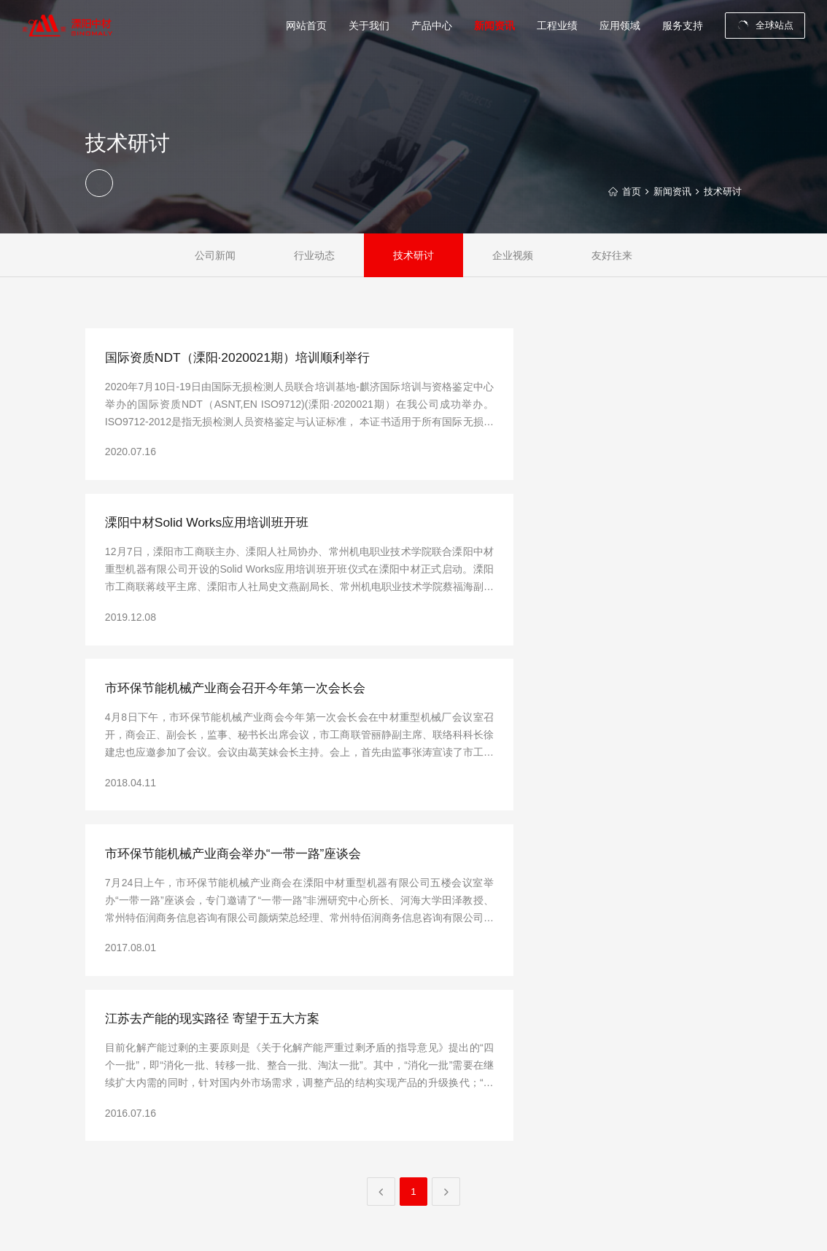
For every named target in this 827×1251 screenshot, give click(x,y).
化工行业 (641, 1157)
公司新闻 (215, 255)
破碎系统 (474, 1055)
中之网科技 (720, 1224)
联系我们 (718, 1055)
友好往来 (611, 255)
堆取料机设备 (483, 1096)
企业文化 (397, 1096)
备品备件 (474, 1136)
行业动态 (314, 255)
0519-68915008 (174, 1042)
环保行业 (641, 1116)
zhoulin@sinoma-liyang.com (198, 1063)
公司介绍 (397, 1055)
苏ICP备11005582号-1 (357, 1224)
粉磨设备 (474, 1075)
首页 (625, 192)
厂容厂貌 (397, 1136)
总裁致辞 (397, 1075)
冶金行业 (641, 1136)
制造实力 (397, 1157)
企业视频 (512, 255)
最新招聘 (718, 1075)
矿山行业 (641, 1075)
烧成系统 (474, 1116)
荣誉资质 (397, 1116)
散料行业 (641, 1096)
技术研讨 (721, 192)
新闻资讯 (668, 192)
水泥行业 (641, 1055)
